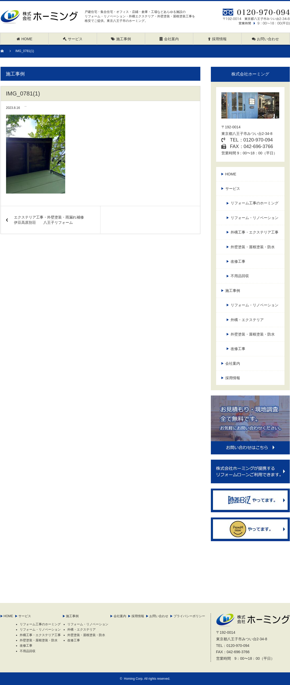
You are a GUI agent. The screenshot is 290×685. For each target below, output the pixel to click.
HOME (230, 174)
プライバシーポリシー (189, 616)
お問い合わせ (158, 616)
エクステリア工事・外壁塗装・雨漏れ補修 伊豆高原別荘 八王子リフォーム (51, 220)
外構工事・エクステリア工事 (254, 232)
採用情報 (232, 378)
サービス (232, 188)
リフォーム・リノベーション (254, 218)
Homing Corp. (133, 679)
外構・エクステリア (247, 320)
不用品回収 (240, 276)
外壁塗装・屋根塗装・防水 (253, 247)
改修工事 (238, 261)
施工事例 (232, 290)
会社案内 (232, 363)
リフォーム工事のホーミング (254, 203)
